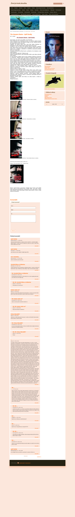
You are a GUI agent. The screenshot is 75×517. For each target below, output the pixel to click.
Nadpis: (12, 209)
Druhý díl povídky (14, 12)
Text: (11, 213)
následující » (39, 456)
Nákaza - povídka (44, 14)
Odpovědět (36, 253)
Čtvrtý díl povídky (27, 12)
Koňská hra (47, 95)
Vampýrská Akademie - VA (15, 14)
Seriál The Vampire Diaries (36, 14)
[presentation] (20, 226)
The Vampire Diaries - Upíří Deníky (43, 12)
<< (46, 104)
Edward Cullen (47, 67)
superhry (46, 96)
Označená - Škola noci (53, 12)
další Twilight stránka (48, 97)
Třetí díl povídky (20, 12)
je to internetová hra (48, 94)
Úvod (11, 31)
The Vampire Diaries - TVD (49, 69)
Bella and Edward (48, 66)
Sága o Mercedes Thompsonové (26, 14)
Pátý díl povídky (33, 12)
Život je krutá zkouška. (19, 3)
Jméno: (12, 205)
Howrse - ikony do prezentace (53, 14)
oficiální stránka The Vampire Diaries (51, 98)
